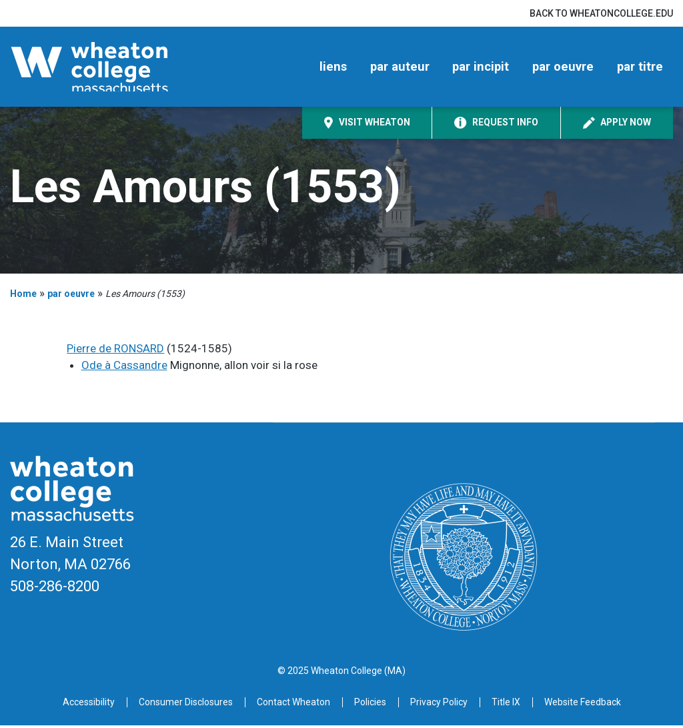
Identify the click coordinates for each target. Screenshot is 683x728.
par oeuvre (563, 68)
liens (333, 68)
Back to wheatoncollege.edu (601, 13)
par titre (640, 68)
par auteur (400, 68)
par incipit (480, 68)
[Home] (110, 68)
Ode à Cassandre (124, 367)
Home (23, 296)
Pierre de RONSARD (115, 351)
